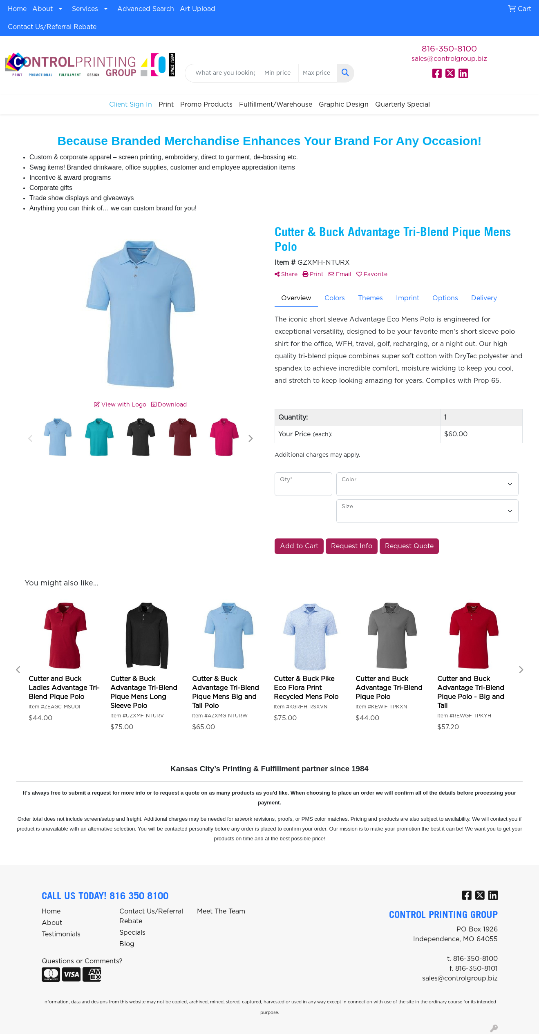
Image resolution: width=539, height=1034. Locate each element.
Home (17, 9)
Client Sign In (130, 104)
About (42, 9)
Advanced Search (145, 9)
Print (166, 104)
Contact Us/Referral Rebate (52, 27)
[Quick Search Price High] (317, 73)
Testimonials (61, 934)
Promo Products (206, 104)
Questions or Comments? (82, 961)
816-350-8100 (449, 49)
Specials (132, 932)
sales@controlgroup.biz (449, 59)
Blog (126, 944)
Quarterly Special (402, 104)
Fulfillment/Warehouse (275, 104)
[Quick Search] (223, 73)
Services (85, 9)
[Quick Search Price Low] (279, 73)
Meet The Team (221, 911)
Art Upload (197, 9)
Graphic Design (344, 104)
